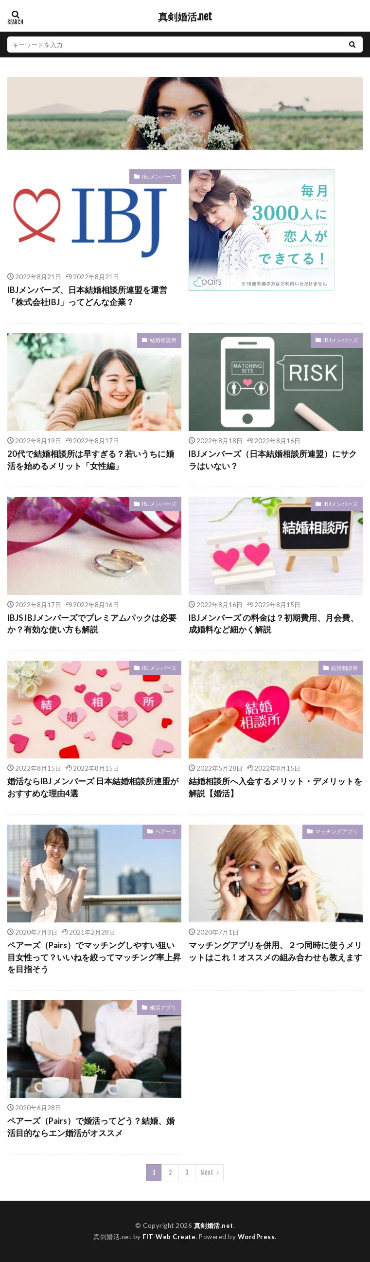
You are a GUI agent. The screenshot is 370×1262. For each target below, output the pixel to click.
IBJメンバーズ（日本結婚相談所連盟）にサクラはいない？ (273, 460)
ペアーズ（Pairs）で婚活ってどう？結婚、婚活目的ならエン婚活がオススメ (91, 1127)
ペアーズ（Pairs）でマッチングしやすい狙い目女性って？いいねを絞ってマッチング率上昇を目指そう (94, 957)
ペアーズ (165, 831)
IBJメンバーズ (159, 176)
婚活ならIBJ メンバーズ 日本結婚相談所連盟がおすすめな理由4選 (92, 787)
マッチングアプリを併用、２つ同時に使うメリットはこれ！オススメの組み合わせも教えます (275, 951)
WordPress (256, 1237)
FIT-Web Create (168, 1237)
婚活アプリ (163, 1007)
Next (206, 1172)
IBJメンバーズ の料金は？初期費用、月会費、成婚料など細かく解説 (273, 624)
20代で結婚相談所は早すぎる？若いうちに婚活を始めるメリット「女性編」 (90, 460)
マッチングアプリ (336, 831)
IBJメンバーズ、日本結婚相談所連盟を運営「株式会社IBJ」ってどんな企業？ (87, 296)
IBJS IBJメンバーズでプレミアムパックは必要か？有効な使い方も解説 (91, 624)
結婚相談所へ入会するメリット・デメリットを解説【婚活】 (275, 787)
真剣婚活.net (185, 17)
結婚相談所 (163, 340)
